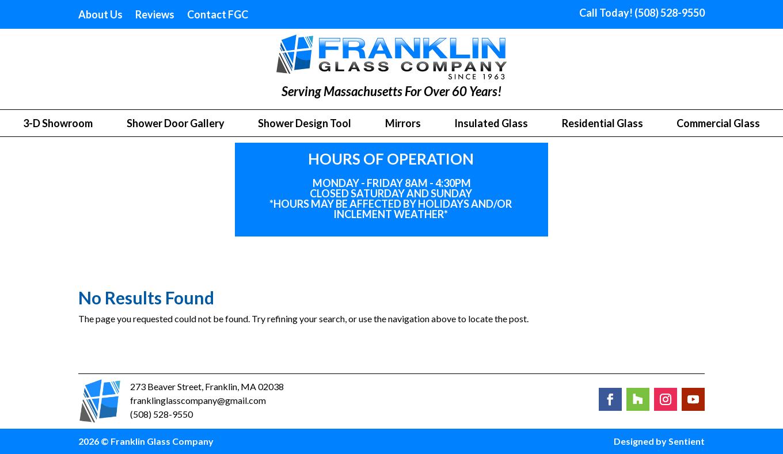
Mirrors (403, 124)
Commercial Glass (718, 124)
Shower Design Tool (304, 124)
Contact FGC (217, 15)
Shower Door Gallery (176, 124)
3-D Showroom (58, 124)
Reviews (154, 15)
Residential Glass (602, 124)
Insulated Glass (491, 124)
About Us (100, 15)
